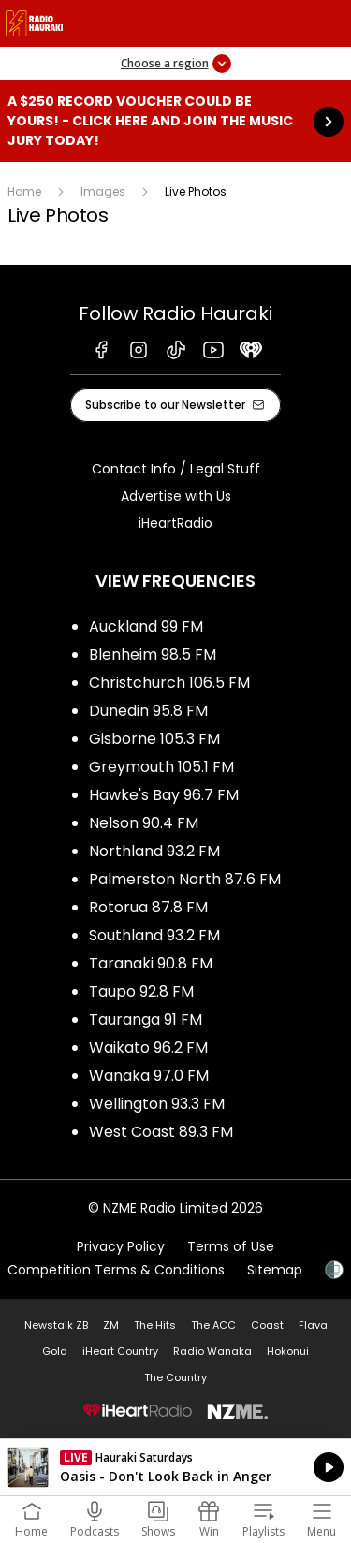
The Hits (155, 1324)
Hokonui (288, 1351)
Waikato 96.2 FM (148, 1047)
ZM (111, 1324)
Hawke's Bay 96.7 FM (164, 795)
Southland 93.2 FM (154, 935)
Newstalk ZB (56, 1324)
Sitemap (274, 1269)
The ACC (213, 1324)
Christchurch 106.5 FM (169, 682)
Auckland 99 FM (146, 626)
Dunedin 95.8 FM (148, 710)
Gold (54, 1351)
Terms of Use (230, 1246)
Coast (267, 1324)
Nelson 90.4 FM (143, 823)
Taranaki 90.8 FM (150, 963)
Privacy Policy (121, 1246)
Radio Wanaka (212, 1351)
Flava (313, 1324)
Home (24, 191)
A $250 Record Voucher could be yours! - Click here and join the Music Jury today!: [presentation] (175, 121)
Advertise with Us (176, 496)
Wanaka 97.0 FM (149, 1075)
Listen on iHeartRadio (175, 1467)
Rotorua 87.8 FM (148, 907)
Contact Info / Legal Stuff (176, 468)
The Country (175, 1377)
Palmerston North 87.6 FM (185, 879)
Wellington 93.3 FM (157, 1103)
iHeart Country (120, 1351)
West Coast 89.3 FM (161, 1132)
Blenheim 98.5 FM (152, 654)
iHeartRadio (175, 523)
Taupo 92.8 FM (141, 991)
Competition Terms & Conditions (116, 1269)
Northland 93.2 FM (154, 851)
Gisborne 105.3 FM (154, 739)
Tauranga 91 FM (145, 1019)
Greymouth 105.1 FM (161, 767)
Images (102, 191)
